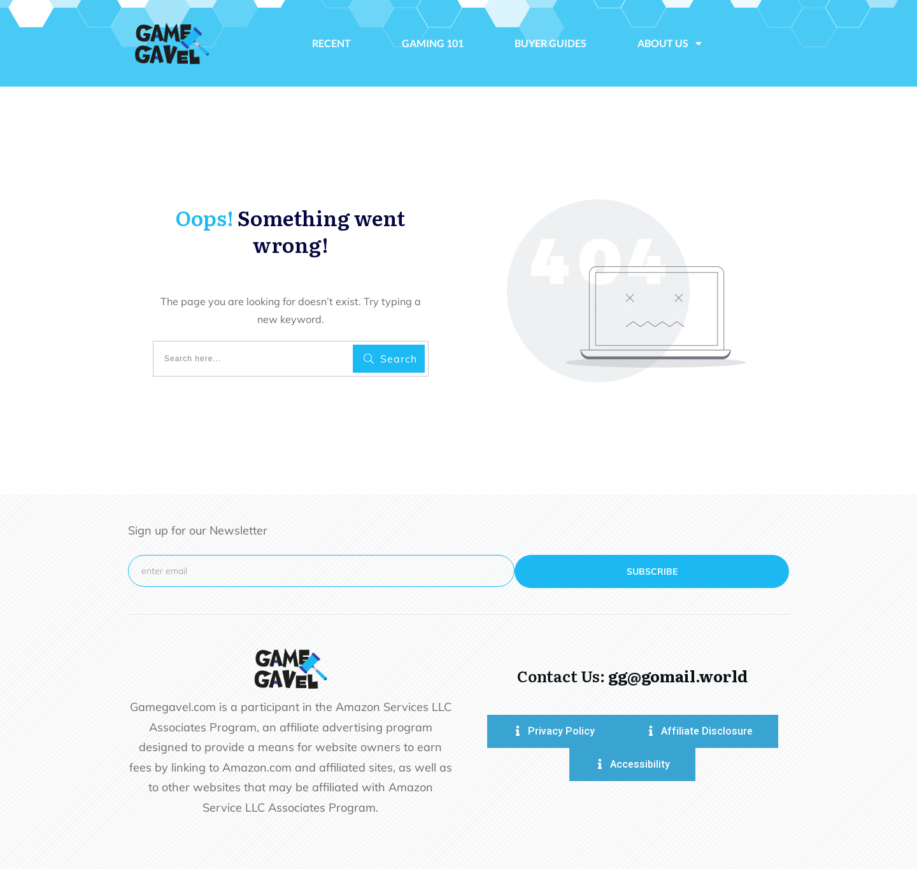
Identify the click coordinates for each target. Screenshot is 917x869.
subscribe (652, 571)
